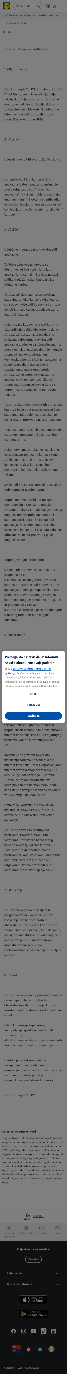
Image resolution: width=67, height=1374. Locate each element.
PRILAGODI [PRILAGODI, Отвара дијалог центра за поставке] (33, 704)
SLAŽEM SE (33, 715)
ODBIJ (33, 694)
